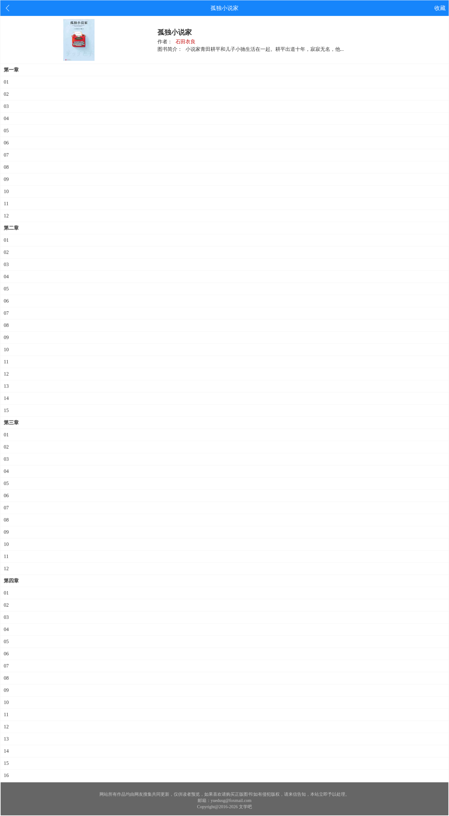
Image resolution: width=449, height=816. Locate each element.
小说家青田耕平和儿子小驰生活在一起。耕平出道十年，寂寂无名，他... (265, 49)
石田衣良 (186, 41)
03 (6, 106)
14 (6, 398)
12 (6, 215)
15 (6, 410)
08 (6, 167)
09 (6, 179)
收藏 (440, 8)
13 (6, 386)
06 (6, 142)
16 (6, 775)
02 (6, 94)
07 (6, 155)
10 (6, 191)
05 (6, 130)
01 (6, 82)
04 (6, 118)
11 (6, 203)
